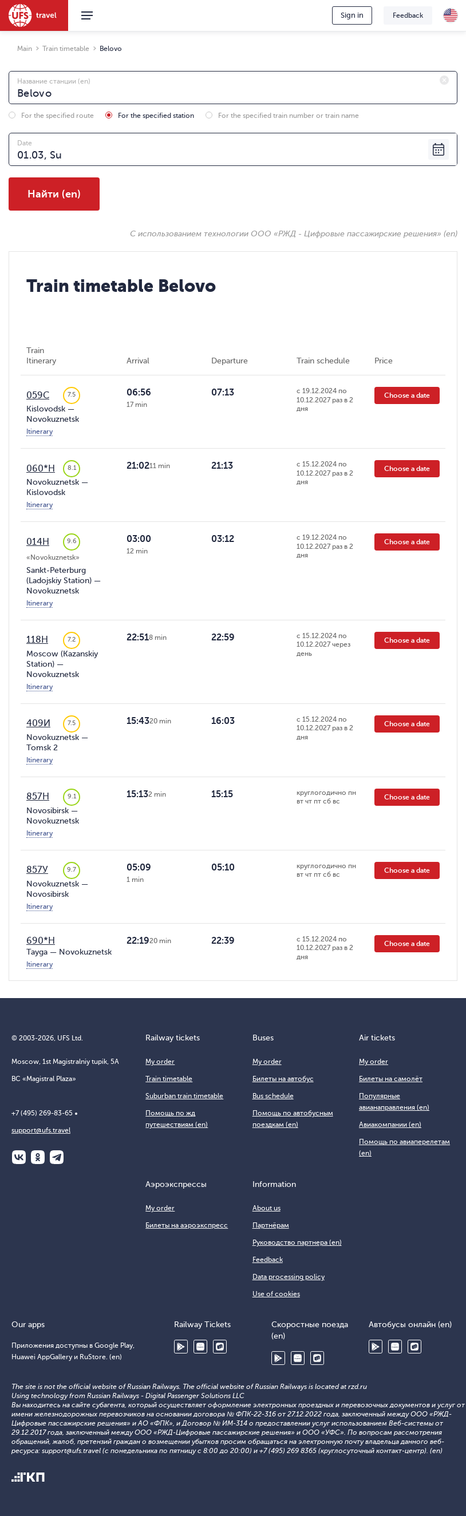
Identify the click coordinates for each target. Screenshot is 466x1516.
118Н (37, 640)
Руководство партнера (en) (297, 1242)
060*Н (40, 469)
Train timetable (168, 1079)
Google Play (181, 1346)
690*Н (40, 941)
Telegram (56, 1157)
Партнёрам (270, 1225)
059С (37, 395)
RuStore (220, 1346)
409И (38, 723)
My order (160, 1062)
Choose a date (407, 395)
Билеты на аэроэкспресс (186, 1225)
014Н (37, 542)
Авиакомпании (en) (390, 1125)
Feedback (408, 15)
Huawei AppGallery (200, 1346)
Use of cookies (276, 1294)
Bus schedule (273, 1096)
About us (266, 1208)
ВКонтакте (18, 1157)
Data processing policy (288, 1277)
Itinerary (39, 432)
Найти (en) (54, 194)
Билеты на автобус (283, 1079)
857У (37, 870)
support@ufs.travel (40, 1130)
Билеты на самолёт (390, 1079)
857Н (37, 796)
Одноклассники (37, 1157)
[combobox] (233, 87)
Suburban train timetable (184, 1096)
